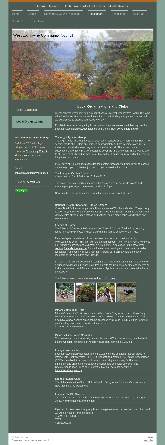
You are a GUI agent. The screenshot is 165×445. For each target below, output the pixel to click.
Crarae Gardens (98, 205)
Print (16, 437)
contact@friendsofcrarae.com (71, 248)
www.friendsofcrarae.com (105, 278)
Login (150, 437)
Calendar (68, 342)
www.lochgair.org (87, 128)
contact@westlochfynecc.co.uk (31, 173)
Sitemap (25, 437)
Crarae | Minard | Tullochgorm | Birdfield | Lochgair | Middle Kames (82, 6)
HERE (124, 320)
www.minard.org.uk (127, 128)
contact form (34, 182)
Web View (148, 440)
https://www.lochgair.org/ (68, 370)
